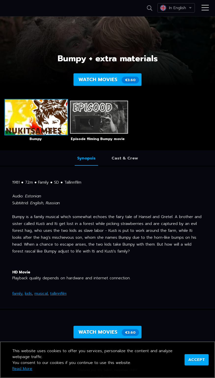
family (17, 294)
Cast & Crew (125, 158)
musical (41, 294)
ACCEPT (196, 360)
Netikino (24, 8)
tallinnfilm (58, 294)
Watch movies (108, 79)
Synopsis (86, 158)
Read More (22, 368)
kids (28, 294)
